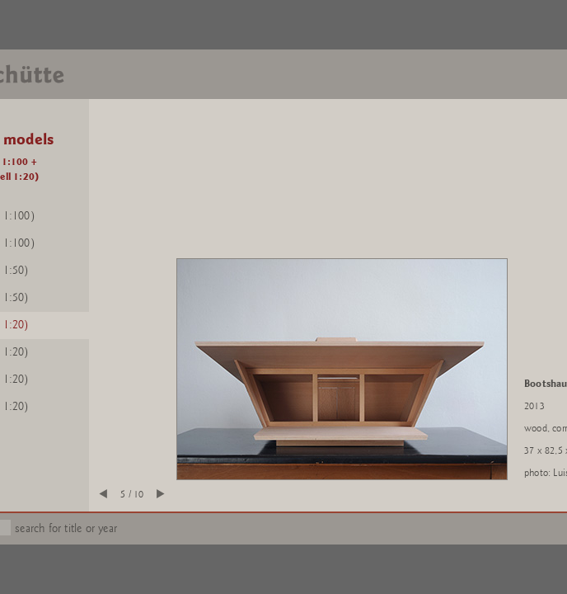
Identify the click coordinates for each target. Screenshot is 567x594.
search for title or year (66, 528)
